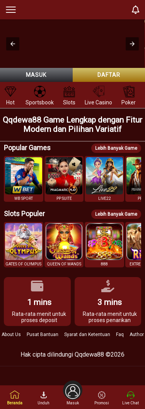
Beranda (14, 397)
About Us (11, 334)
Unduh (43, 398)
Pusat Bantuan (42, 334)
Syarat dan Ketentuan (87, 334)
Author (137, 334)
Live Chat (130, 398)
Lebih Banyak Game (116, 148)
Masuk (36, 75)
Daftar (108, 75)
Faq (120, 334)
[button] (12, 43)
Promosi (101, 398)
